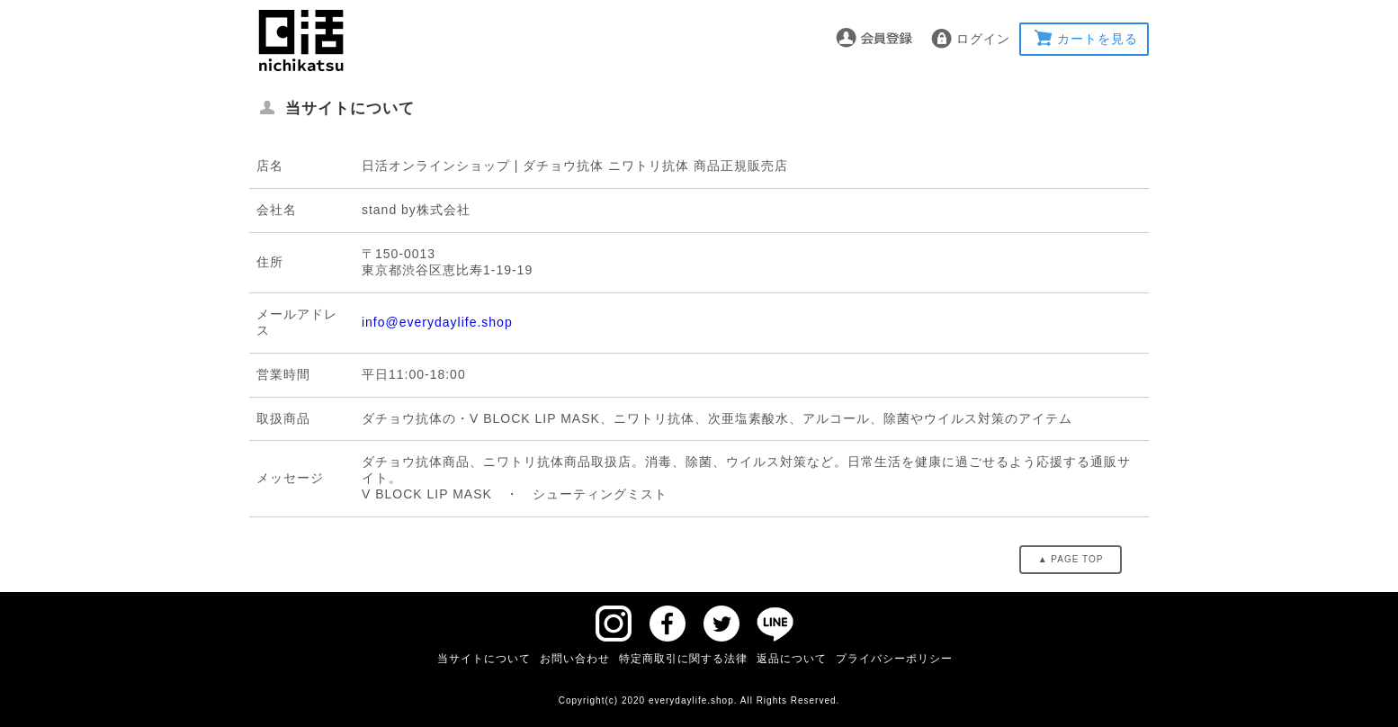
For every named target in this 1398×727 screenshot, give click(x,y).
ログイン (983, 38)
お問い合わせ (575, 658)
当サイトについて (484, 658)
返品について (792, 658)
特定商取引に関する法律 (683, 658)
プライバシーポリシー (894, 658)
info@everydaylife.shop (437, 322)
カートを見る (1097, 38)
